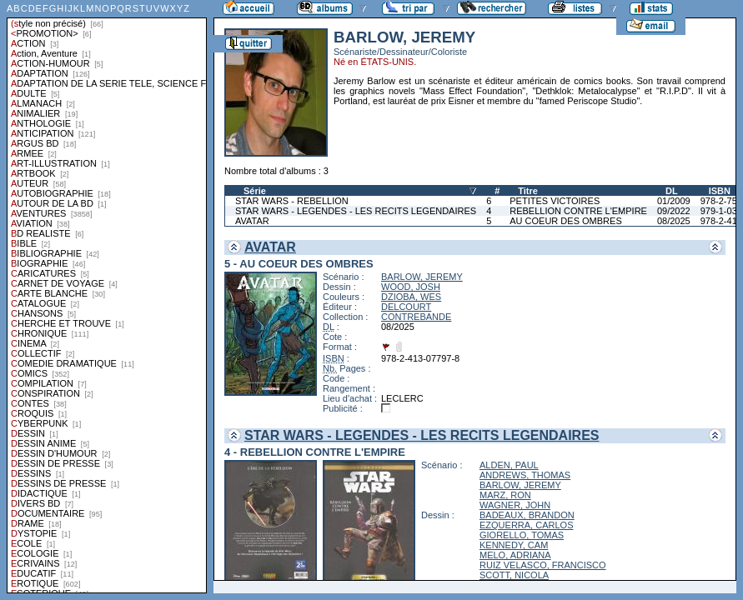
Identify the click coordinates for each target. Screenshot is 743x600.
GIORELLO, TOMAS (521, 535)
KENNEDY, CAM (513, 545)
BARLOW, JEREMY (422, 277)
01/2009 (673, 201)
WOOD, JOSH (410, 287)
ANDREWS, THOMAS (524, 475)
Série (254, 191)
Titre (528, 191)
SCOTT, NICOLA (514, 575)
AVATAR (252, 221)
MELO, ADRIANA (515, 555)
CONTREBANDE (416, 317)
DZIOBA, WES (411, 297)
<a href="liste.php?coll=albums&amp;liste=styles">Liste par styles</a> (107, 296)
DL (671, 191)
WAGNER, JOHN (514, 505)
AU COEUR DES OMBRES (565, 221)
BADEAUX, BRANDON (527, 515)
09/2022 (673, 211)
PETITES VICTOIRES (555, 201)
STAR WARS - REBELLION (292, 201)
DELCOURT (406, 307)
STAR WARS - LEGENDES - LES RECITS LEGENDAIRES (355, 211)
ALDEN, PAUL (509, 465)
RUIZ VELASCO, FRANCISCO (542, 565)
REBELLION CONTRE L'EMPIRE (578, 211)
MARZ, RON (505, 495)
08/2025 (673, 221)
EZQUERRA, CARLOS (526, 525)
